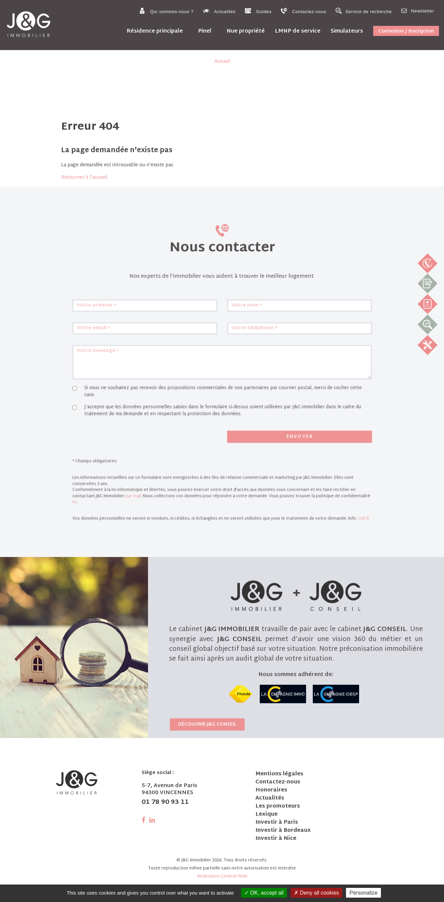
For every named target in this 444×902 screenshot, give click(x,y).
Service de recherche (364, 11)
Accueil (222, 61)
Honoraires (271, 790)
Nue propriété (246, 31)
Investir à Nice (275, 839)
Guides (258, 11)
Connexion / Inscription (406, 31)
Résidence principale (155, 31)
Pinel (204, 31)
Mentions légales (279, 774)
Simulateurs (347, 31)
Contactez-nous (303, 11)
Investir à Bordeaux (283, 831)
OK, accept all (264, 893)
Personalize (363, 893)
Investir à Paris (276, 823)
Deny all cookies (316, 893)
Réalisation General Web (222, 876)
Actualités (219, 11)
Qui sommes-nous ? (166, 11)
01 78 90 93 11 (165, 802)
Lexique (266, 815)
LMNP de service (297, 31)
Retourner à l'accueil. (84, 177)
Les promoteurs (277, 807)
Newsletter (417, 10)
